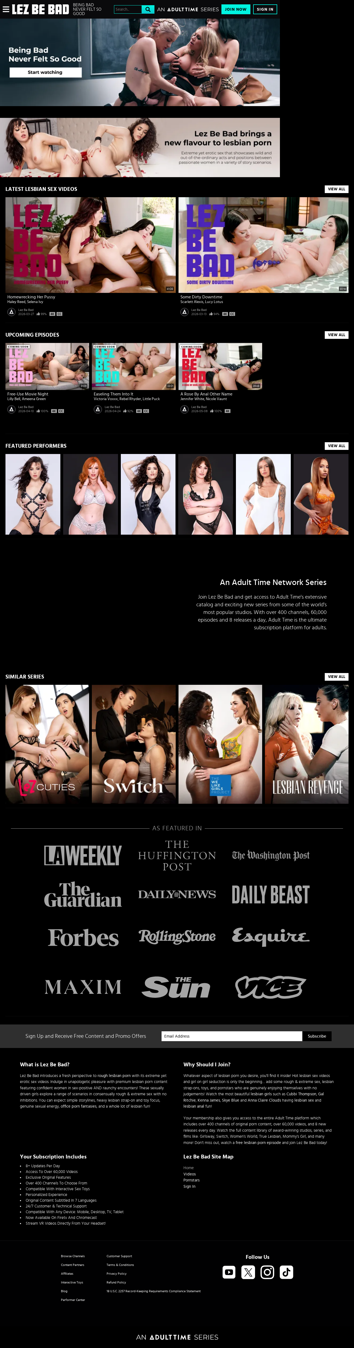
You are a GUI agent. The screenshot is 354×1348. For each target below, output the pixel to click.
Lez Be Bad (26, 309)
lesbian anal (193, 1106)
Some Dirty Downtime (201, 297)
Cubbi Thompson (301, 1094)
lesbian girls (261, 1094)
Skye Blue (230, 1100)
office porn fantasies (78, 1106)
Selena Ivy (35, 302)
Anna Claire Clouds (264, 1100)
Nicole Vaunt (216, 399)
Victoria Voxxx (106, 399)
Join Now (236, 9)
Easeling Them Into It (113, 394)
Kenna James (209, 1100)
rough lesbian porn (114, 1076)
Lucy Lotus (214, 302)
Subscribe (317, 1036)
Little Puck (151, 399)
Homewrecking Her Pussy (31, 297)
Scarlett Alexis (191, 302)
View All (336, 189)
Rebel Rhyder (130, 399)
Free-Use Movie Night (27, 394)
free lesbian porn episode (258, 1143)
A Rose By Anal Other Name (206, 394)
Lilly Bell (13, 399)
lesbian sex (304, 1100)
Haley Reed (16, 302)
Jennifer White (192, 399)
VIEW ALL (336, 446)
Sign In (265, 9)
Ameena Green (34, 399)
